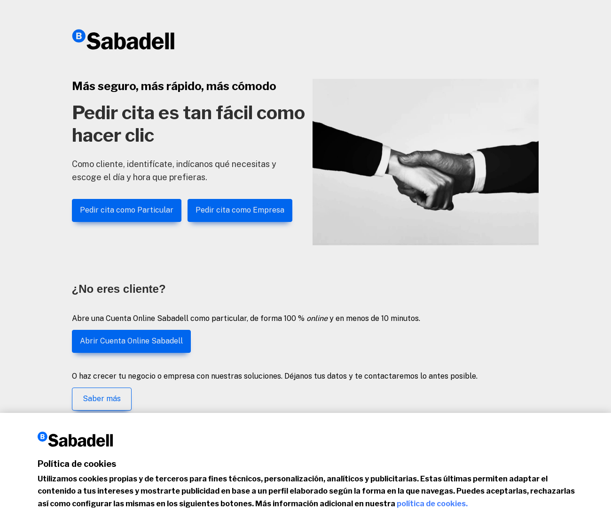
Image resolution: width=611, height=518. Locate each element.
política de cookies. (432, 507)
